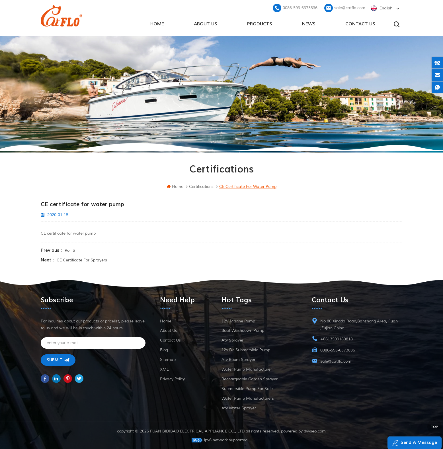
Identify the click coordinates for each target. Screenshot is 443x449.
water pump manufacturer (247, 368)
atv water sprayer (239, 407)
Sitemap (168, 359)
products (259, 23)
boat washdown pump (243, 330)
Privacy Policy (172, 378)
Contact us (360, 23)
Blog (164, 349)
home (157, 23)
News (308, 23)
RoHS (70, 249)
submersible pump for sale (247, 388)
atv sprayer (232, 339)
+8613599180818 (336, 338)
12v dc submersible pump (246, 349)
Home (165, 320)
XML (164, 368)
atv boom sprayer (238, 359)
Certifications (201, 186)
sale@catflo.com (349, 7)
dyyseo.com (315, 430)
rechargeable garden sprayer (250, 378)
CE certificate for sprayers (82, 259)
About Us (205, 23)
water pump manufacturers (248, 397)
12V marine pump (238, 320)
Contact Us (170, 339)
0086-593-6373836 (300, 7)
